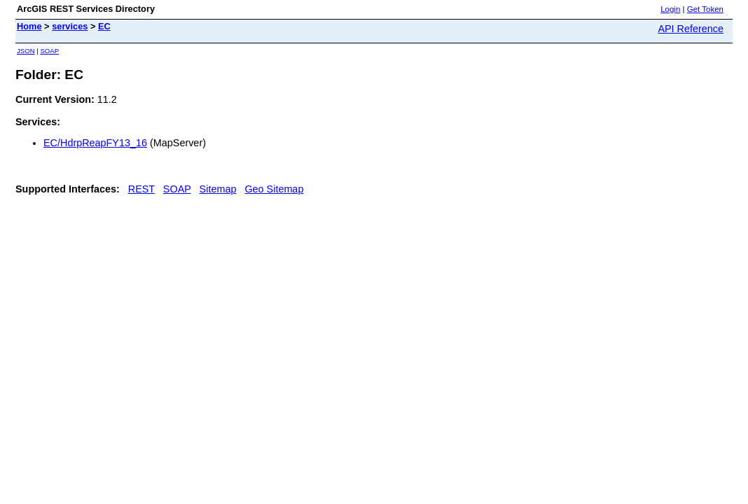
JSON (26, 51)
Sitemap (218, 189)
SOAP (49, 51)
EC (104, 26)
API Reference (690, 28)
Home (29, 26)
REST (141, 189)
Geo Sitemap (273, 189)
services (70, 26)
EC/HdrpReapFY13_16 (95, 142)
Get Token (705, 9)
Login (670, 9)
